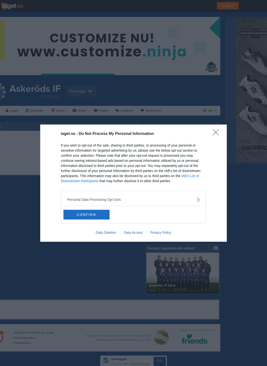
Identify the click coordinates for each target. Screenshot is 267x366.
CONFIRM (86, 215)
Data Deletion (106, 232)
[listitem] (133, 199)
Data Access (133, 232)
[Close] (217, 134)
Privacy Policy (160, 232)
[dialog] (133, 183)
